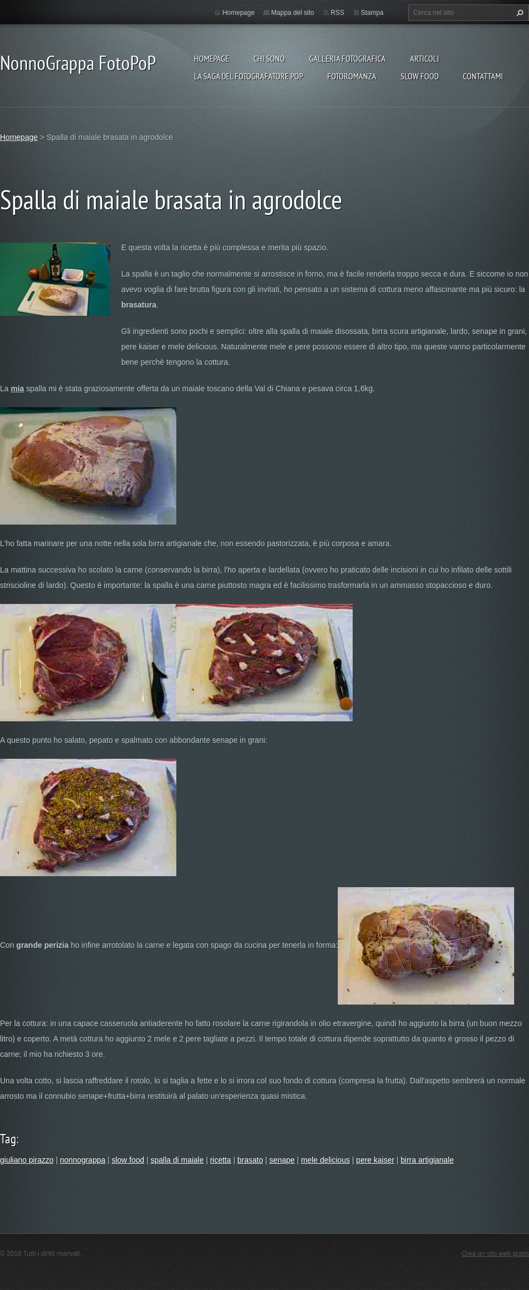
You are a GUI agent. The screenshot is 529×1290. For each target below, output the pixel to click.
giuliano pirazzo (26, 1160)
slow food (128, 1160)
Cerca (518, 12)
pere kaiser (375, 1160)
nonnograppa (83, 1160)
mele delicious (325, 1160)
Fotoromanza (351, 76)
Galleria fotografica (347, 58)
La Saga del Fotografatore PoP (248, 76)
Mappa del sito (292, 13)
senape (282, 1160)
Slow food (420, 76)
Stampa (372, 13)
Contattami (483, 76)
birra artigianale (427, 1160)
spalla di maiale (177, 1160)
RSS (337, 13)
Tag (8, 1138)
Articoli (424, 58)
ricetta (220, 1160)
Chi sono (269, 58)
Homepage (211, 58)
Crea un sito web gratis (495, 1253)
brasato (250, 1160)
